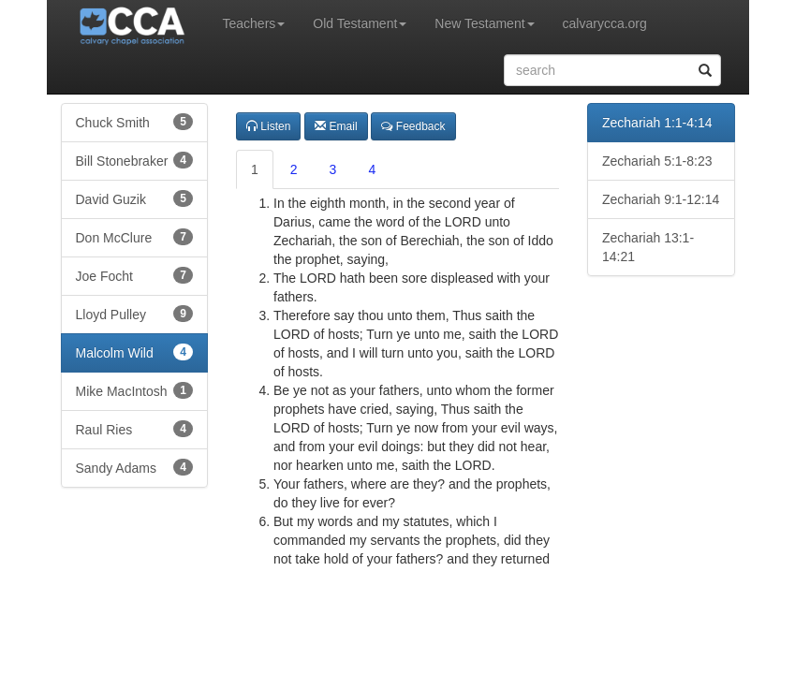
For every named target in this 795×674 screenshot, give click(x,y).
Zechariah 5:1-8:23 (657, 161)
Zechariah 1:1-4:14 (657, 122)
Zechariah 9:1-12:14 (660, 199)
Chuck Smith (135, 121)
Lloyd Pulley (135, 313)
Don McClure (135, 236)
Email (336, 126)
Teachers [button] (254, 23)
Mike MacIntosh (135, 390)
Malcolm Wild (135, 352)
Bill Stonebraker (135, 160)
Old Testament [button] (359, 23)
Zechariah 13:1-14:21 (648, 247)
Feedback (413, 126)
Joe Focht (135, 275)
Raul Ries (135, 428)
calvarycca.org (605, 23)
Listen (268, 126)
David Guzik (135, 198)
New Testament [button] (484, 23)
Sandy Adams (135, 467)
